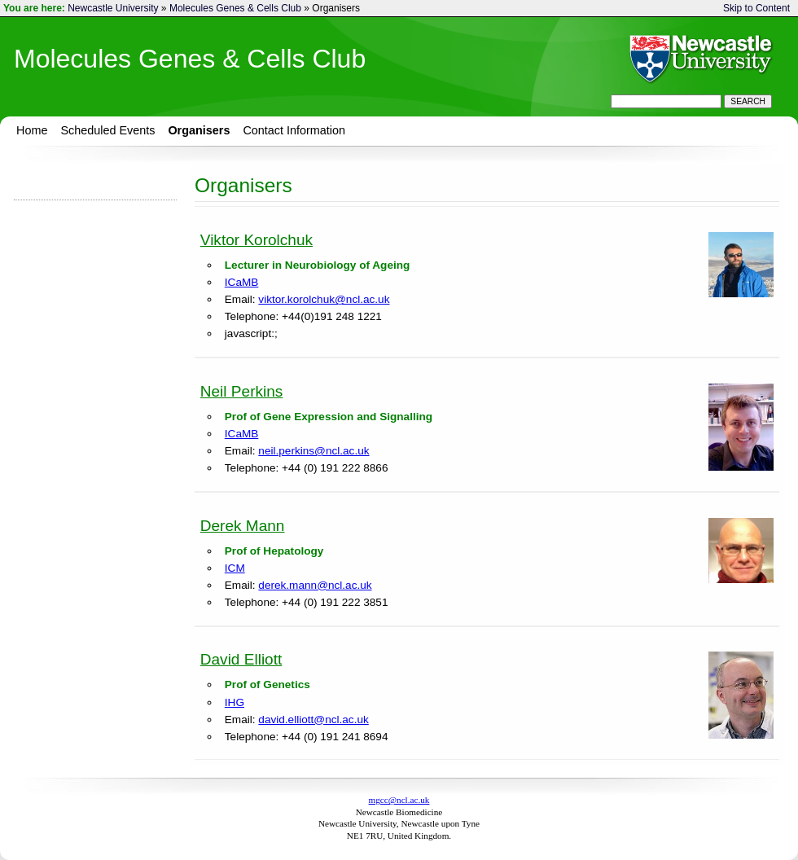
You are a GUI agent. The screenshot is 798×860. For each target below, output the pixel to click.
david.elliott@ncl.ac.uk (313, 719)
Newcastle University (113, 8)
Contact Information (294, 130)
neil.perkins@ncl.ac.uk (313, 451)
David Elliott (241, 659)
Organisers (199, 130)
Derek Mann (242, 525)
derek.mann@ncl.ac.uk (314, 585)
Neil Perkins (241, 391)
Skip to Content (756, 8)
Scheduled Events (107, 130)
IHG (234, 702)
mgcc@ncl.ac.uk (399, 800)
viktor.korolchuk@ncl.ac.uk (323, 299)
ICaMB (242, 282)
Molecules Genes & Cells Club (235, 8)
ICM (235, 568)
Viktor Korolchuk (256, 239)
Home (31, 130)
